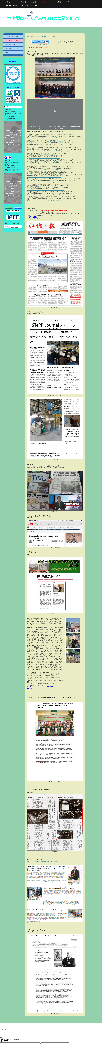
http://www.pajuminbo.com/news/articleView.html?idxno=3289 (44, 194)
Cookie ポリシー (22, 1026)
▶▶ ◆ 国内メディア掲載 (11, 36)
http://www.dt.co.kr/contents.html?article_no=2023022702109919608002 (47, 141)
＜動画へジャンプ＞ (32, 469)
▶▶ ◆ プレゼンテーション (12, 48)
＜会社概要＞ (59, 2)
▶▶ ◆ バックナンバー (11, 52)
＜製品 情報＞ (8, 2)
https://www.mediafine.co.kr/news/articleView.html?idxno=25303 (44, 146)
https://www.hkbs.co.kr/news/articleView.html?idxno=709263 (43, 137)
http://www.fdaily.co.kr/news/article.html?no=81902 (41, 154)
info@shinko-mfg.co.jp (13, 119)
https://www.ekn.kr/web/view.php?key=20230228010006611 (43, 157)
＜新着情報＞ (34, 2)
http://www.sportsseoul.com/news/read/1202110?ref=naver (43, 161)
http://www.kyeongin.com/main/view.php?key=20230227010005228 (45, 173)
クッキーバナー (44, 128)
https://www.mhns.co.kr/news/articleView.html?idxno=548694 (43, 165)
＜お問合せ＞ (69, 2)
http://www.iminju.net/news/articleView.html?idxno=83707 (43, 169)
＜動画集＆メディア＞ (46, 2)
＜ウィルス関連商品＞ (21, 2)
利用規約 (4, 1026)
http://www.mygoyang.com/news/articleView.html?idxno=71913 (44, 200)
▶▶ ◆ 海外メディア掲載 (11, 40)
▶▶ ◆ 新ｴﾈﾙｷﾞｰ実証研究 (11, 44)
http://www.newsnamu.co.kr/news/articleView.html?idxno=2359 (44, 176)
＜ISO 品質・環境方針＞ (11, 6)
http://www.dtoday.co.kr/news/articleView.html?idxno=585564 (44, 150)
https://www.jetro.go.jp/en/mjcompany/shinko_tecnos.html (43, 861)
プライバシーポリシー (12, 1026)
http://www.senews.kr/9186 (34, 186)
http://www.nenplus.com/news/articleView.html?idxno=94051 (43, 182)
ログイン (78, 1031)
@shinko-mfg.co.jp (17, 170)
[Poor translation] (5, 1041)
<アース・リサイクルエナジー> (30, 6)
